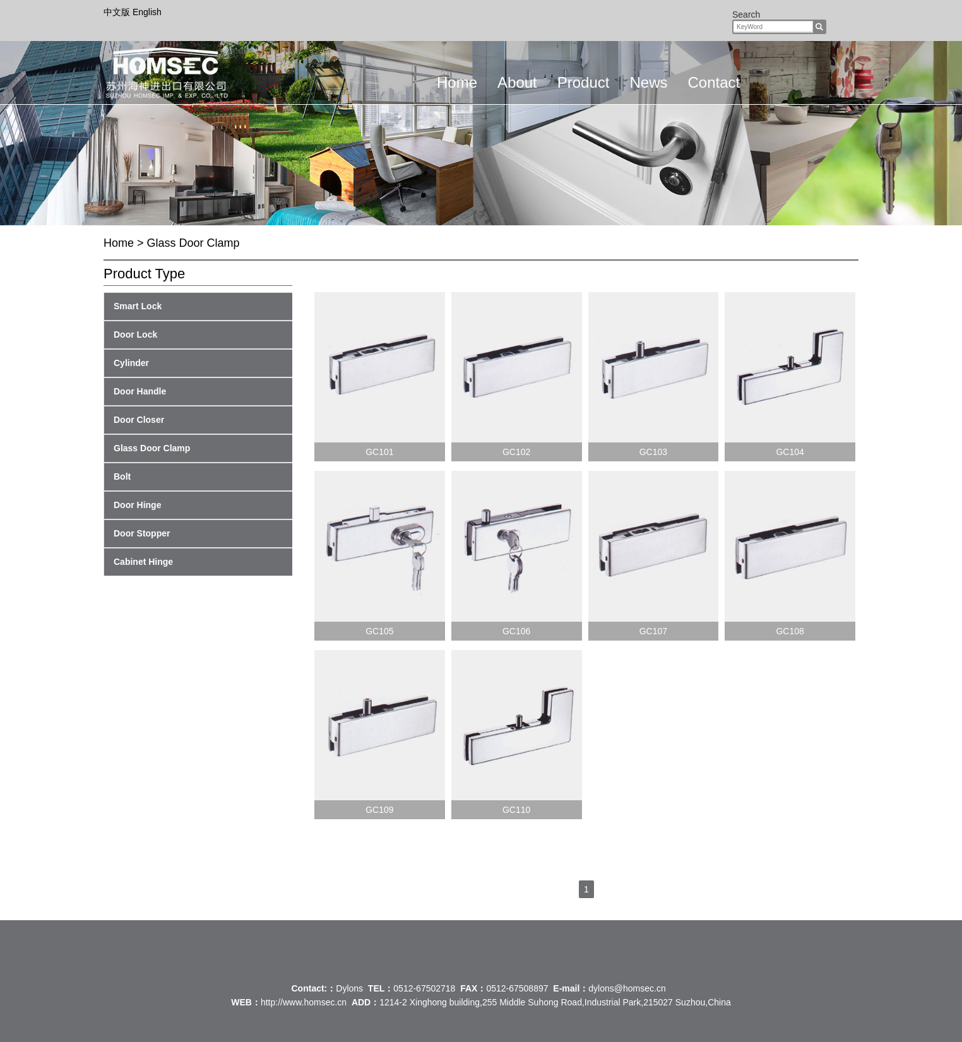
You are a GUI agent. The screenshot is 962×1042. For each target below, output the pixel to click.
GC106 (516, 631)
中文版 (118, 12)
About (517, 82)
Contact (713, 82)
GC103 (653, 452)
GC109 (379, 810)
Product (583, 82)
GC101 (379, 452)
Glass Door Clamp (193, 243)
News (648, 82)
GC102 (516, 452)
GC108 (790, 631)
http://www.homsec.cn (304, 1002)
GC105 (379, 631)
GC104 (790, 452)
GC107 (653, 631)
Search (746, 14)
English (147, 12)
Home (457, 82)
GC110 (516, 810)
